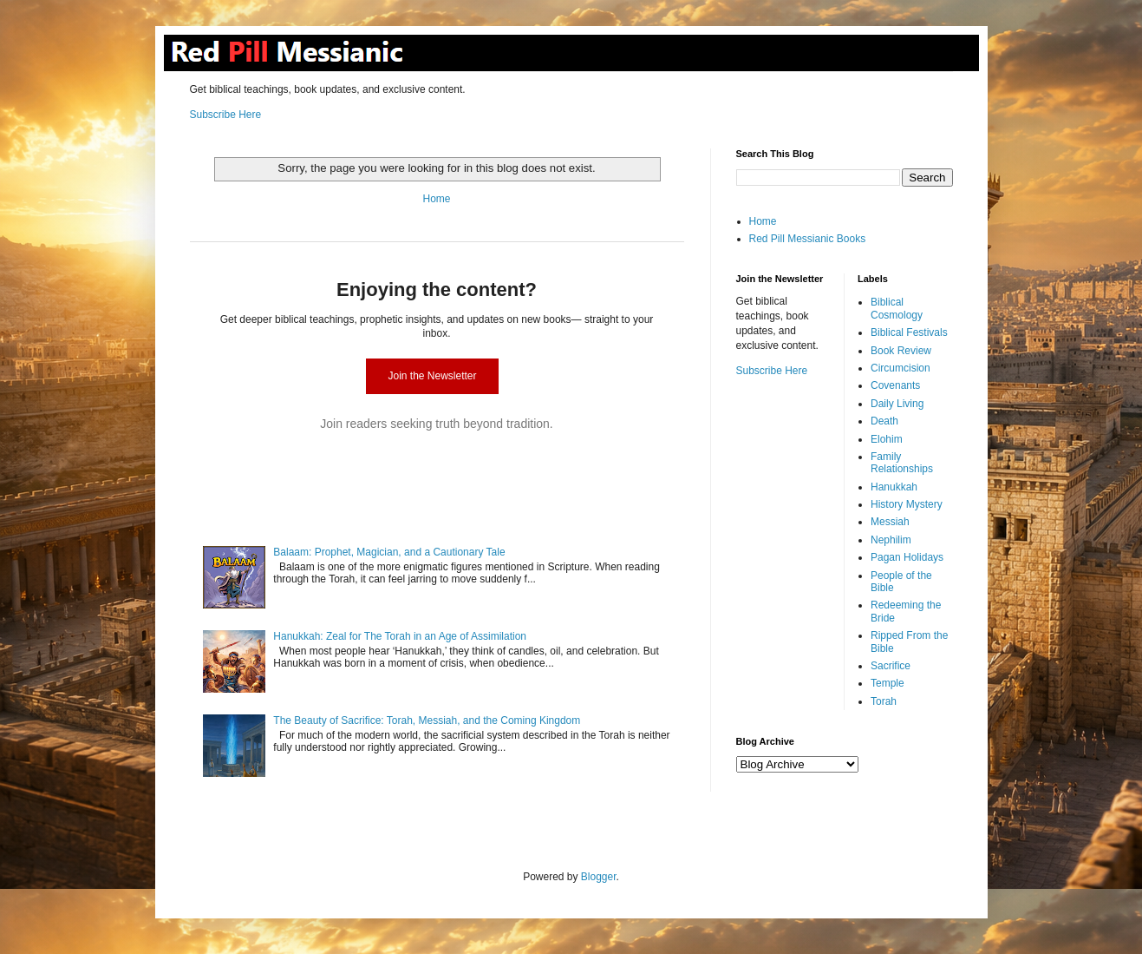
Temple (887, 683)
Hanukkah (894, 487)
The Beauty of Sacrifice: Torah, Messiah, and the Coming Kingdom (426, 720)
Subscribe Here (226, 115)
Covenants (895, 385)
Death (884, 421)
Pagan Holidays (907, 557)
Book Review (901, 351)
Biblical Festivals (909, 332)
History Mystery (907, 504)
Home (436, 199)
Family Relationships (902, 463)
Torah (884, 701)
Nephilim (891, 540)
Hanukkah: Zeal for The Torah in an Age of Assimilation (399, 636)
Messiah (890, 522)
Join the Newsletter (432, 376)
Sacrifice (890, 666)
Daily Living (897, 404)
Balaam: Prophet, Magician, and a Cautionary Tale (389, 552)
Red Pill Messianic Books (807, 239)
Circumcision (900, 368)
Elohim (887, 439)
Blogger (599, 877)
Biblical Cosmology (897, 308)
